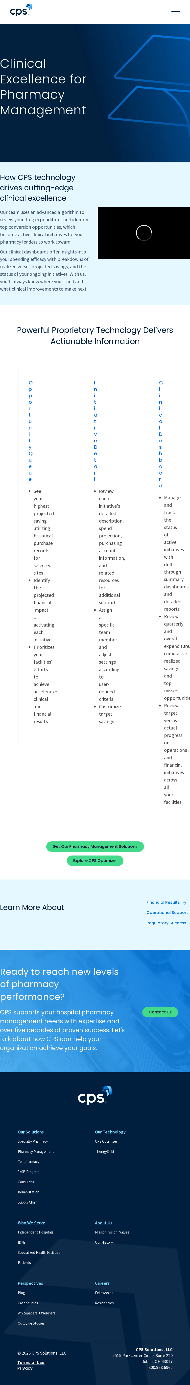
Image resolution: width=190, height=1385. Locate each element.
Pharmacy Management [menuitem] (36, 1151)
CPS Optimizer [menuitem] (106, 1141)
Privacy (25, 1368)
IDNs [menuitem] (21, 1242)
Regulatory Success (166, 923)
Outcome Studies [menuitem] (31, 1323)
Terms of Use (31, 1362)
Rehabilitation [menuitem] (28, 1192)
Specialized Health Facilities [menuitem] (39, 1252)
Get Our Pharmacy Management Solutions (95, 846)
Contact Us (160, 1012)
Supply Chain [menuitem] (28, 1202)
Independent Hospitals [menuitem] (35, 1232)
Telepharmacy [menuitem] (28, 1161)
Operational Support (167, 912)
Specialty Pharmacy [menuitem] (33, 1141)
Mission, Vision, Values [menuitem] (112, 1232)
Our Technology (110, 1132)
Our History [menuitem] (104, 1242)
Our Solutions (31, 1132)
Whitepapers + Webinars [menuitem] (36, 1313)
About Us (103, 1223)
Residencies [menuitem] (104, 1303)
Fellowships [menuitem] (104, 1292)
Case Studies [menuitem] (28, 1303)
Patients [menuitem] (24, 1262)
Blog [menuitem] (21, 1292)
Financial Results (163, 902)
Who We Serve (31, 1223)
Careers (102, 1283)
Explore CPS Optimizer (95, 860)
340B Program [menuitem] (28, 1171)
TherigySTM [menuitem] (104, 1151)
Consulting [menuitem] (26, 1182)
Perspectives (30, 1283)
